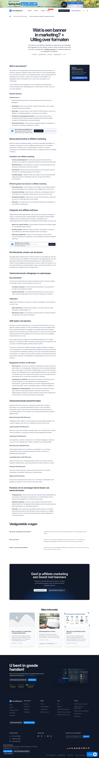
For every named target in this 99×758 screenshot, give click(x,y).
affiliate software (42, 347)
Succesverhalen (44, 709)
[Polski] (84, 748)
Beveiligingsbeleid (61, 755)
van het (47, 339)
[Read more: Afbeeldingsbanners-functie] (49, 630)
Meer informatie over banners (56, 590)
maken (34, 72)
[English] (70, 748)
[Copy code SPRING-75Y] (44, 6)
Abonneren (52, 244)
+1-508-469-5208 (15, 741)
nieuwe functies (20, 245)
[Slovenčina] (89, 748)
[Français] (74, 748)
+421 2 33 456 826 (16, 736)
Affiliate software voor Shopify (80, 703)
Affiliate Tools (77, 716)
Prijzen (10, 704)
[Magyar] (77, 748)
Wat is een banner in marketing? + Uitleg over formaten (42, 16)
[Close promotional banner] (97, 2)
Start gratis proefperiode (16, 722)
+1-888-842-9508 (15, 738)
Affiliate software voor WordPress (81, 711)
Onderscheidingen (44, 706)
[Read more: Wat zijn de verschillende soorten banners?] (76, 630)
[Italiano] (79, 748)
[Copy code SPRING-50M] (21, 6)
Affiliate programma (45, 712)
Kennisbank (26, 703)
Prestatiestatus (27, 712)
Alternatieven (12, 715)
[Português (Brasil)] (86, 748)
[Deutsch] (67, 748)
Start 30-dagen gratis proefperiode (53, 130)
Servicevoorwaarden (50, 755)
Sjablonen (59, 706)
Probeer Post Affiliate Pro (40, 590)
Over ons (42, 703)
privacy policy (15, 748)
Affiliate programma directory (63, 714)
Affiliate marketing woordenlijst (64, 712)
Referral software (78, 713)
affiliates (52, 216)
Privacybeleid (70, 755)
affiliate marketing (50, 49)
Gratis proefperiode (76, 10)
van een (45, 327)
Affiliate (11, 214)
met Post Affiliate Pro (30, 675)
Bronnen (36, 10)
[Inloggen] (83, 10)
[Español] (72, 748)
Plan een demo (32, 679)
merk (31, 167)
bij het (45, 70)
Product (30, 10)
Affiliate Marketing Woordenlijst (20, 16)
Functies (11, 707)
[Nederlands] (81, 748)
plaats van (19, 368)
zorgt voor (26, 423)
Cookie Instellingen (8, 753)
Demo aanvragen (39, 130)
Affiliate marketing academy (63, 709)
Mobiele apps (12, 712)
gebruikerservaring (28, 451)
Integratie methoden (13, 710)
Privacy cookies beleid (80, 755)
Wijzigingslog (26, 709)
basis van (37, 294)
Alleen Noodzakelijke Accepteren (21, 751)
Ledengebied (26, 706)
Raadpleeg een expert (64, 10)
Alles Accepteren (8, 751)
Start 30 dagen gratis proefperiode (18, 679)
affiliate (46, 76)
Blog (58, 703)
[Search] (56, 10)
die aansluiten (38, 495)
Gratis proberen (79, 77)
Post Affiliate (14, 84)
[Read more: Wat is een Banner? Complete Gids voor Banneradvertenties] (22, 630)
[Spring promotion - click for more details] (49, 4)
